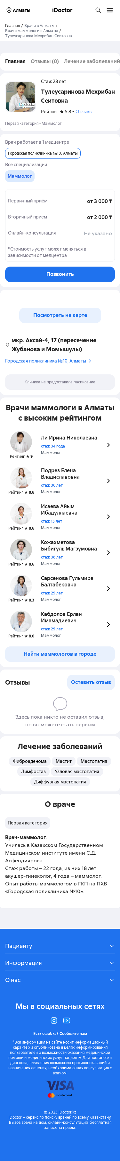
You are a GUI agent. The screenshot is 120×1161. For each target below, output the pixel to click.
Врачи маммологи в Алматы (31, 30)
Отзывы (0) (45, 61)
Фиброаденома (30, 761)
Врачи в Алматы (39, 25)
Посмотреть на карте (60, 315)
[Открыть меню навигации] (110, 10)
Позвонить (60, 274)
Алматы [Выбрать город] (17, 10)
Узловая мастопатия (77, 771)
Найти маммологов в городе (60, 654)
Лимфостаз (33, 771)
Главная (15, 61)
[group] (20, 176)
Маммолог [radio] (20, 176)
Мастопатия (94, 761)
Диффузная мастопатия (60, 782)
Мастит (64, 761)
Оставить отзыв (91, 682)
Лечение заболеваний (92, 61)
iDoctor (62, 10)
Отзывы (84, 112)
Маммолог (52, 123)
